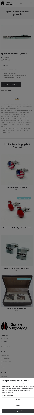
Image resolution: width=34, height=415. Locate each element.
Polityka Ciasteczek (7, 395)
